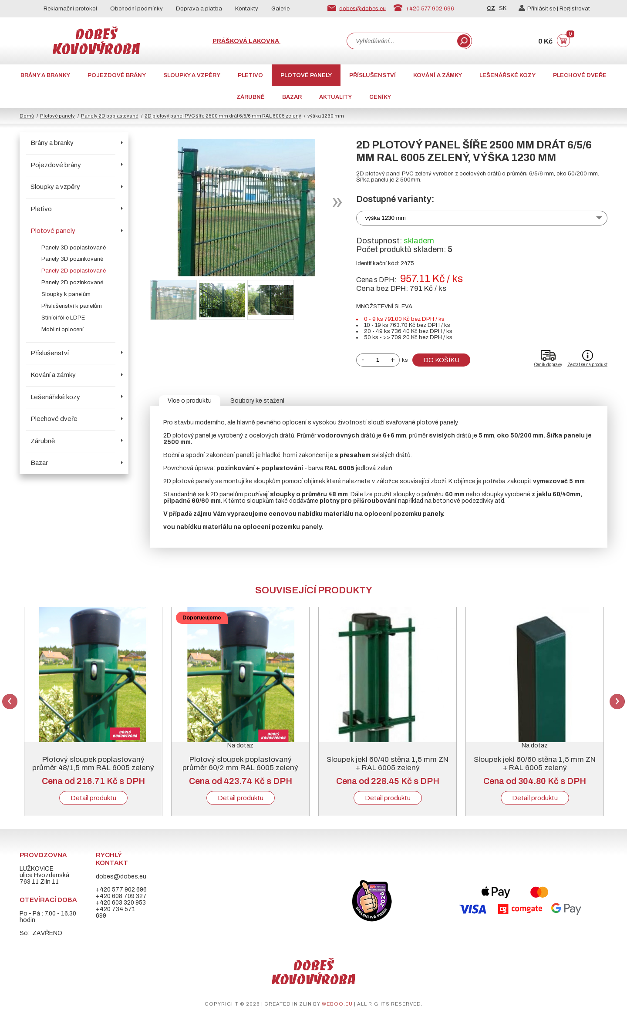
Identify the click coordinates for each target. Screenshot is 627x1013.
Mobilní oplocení (62, 329)
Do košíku (441, 360)
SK (502, 8)
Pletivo (250, 75)
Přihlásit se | (539, 9)
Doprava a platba (199, 9)
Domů (27, 115)
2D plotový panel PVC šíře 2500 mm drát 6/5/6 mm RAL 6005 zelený (223, 115)
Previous (9, 701)
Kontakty (246, 9)
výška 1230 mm (385, 218)
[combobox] (401, 41)
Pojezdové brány (117, 75)
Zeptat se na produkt (587, 364)
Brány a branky (45, 75)
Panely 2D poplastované (109, 115)
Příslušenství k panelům (71, 306)
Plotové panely (306, 75)
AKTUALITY (335, 97)
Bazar (292, 97)
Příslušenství (372, 75)
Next (617, 701)
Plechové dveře (580, 75)
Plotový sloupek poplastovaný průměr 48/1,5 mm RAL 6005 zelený (93, 763)
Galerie (280, 9)
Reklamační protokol (70, 9)
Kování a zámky (437, 75)
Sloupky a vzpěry (191, 75)
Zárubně (250, 97)
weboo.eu (337, 1003)
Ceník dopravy (548, 364)
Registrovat (575, 9)
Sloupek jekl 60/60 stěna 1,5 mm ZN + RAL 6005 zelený (535, 763)
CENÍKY (380, 97)
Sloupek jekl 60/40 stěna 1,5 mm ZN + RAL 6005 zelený (387, 763)
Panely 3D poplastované (73, 248)
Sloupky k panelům (66, 294)
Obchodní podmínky (136, 9)
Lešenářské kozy (507, 75)
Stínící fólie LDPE (63, 318)
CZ (491, 8)
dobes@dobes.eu (362, 8)
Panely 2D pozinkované (72, 282)
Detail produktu (93, 797)
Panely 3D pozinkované (72, 259)
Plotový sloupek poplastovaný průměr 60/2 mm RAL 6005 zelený (240, 763)
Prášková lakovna (246, 41)
